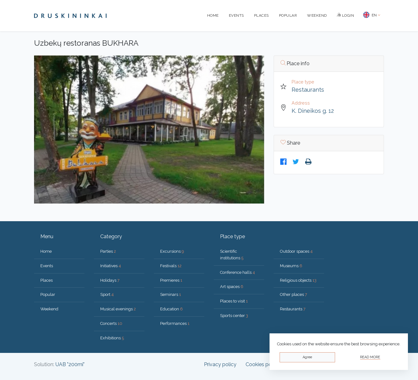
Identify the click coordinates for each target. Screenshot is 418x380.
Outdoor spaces (296, 251)
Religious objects (298, 280)
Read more (370, 357)
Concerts (111, 323)
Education (171, 309)
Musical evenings (118, 309)
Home (213, 15)
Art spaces (231, 286)
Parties (108, 251)
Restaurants (308, 89)
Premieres (171, 280)
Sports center (234, 315)
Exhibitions (112, 338)
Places (261, 15)
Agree (307, 357)
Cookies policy (263, 364)
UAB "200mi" (69, 364)
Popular (288, 15)
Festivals (171, 265)
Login (345, 15)
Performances (174, 323)
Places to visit (234, 301)
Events (236, 15)
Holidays (109, 280)
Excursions (172, 251)
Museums (291, 265)
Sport (107, 294)
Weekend (317, 15)
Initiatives (110, 265)
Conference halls (237, 272)
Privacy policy (220, 364)
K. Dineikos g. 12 (313, 110)
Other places (293, 294)
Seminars (170, 294)
